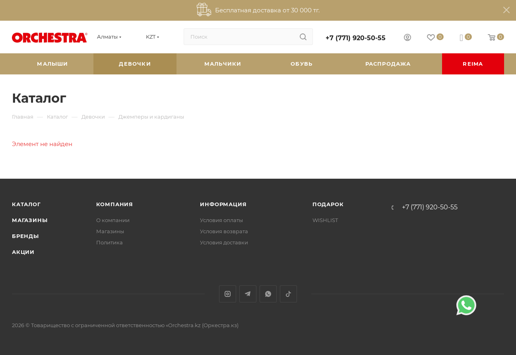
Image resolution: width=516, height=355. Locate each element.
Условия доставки (224, 242)
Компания (114, 204)
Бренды (25, 236)
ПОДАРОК (328, 204)
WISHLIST (325, 220)
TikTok (288, 293)
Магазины (29, 220)
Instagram (227, 293)
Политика (109, 242)
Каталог (26, 204)
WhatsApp (268, 293)
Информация (223, 204)
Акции (23, 252)
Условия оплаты (221, 220)
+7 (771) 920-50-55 (356, 38)
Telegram (247, 293)
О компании (113, 220)
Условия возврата (224, 231)
